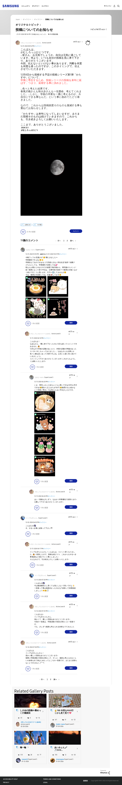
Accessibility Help (10, 779)
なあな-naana (60, 724)
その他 (39, 225)
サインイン (107, 6)
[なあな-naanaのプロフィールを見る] (30, 250)
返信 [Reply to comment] (71, 323)
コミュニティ (25, 6)
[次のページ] (73, 241)
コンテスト (45, 6)
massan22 (93, 724)
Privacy (6, 782)
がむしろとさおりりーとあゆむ (31, 722)
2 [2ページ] (67, 241)
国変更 (85, 781)
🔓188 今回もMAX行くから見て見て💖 (63, 711)
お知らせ (28, 225)
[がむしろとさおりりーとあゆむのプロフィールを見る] (31, 43)
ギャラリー (35, 6)
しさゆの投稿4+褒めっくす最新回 (30, 711)
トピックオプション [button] (97, 29)
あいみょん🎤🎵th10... (26, 748)
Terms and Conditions (52, 779)
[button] (78, 42)
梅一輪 (92, 710)
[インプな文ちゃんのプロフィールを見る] (32, 518)
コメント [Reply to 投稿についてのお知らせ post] (76, 231)
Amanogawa (26, 759)
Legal (45, 782)
